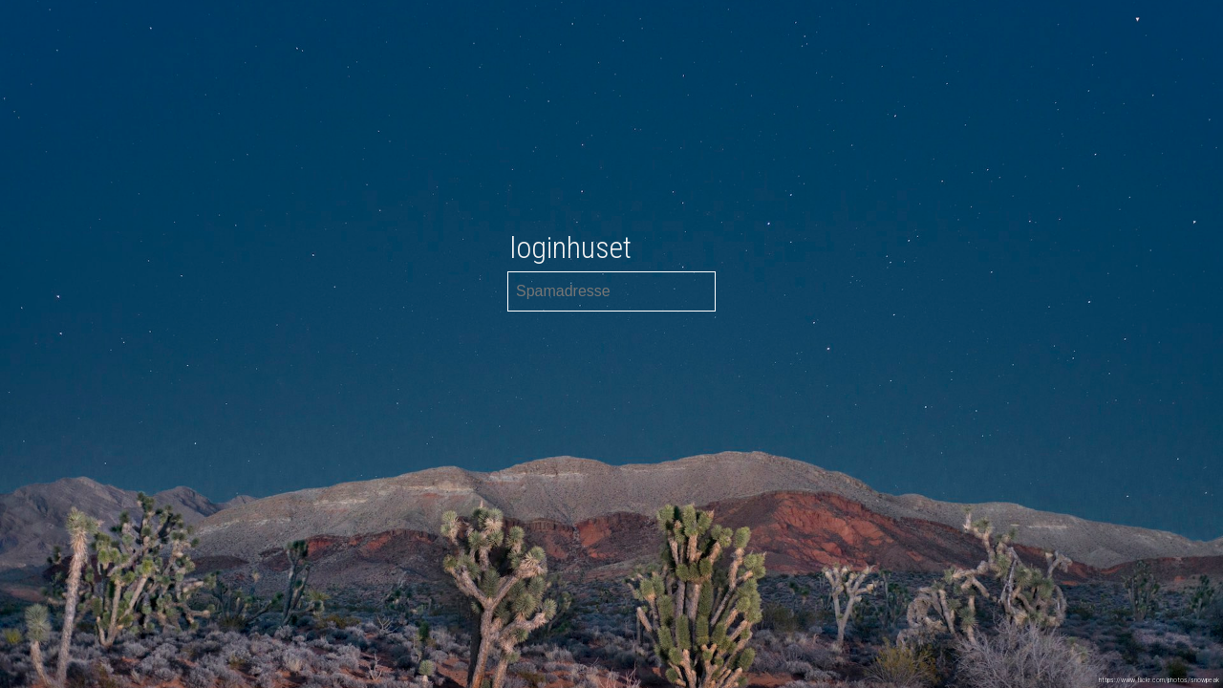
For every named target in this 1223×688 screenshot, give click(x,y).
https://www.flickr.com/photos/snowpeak (1159, 680)
